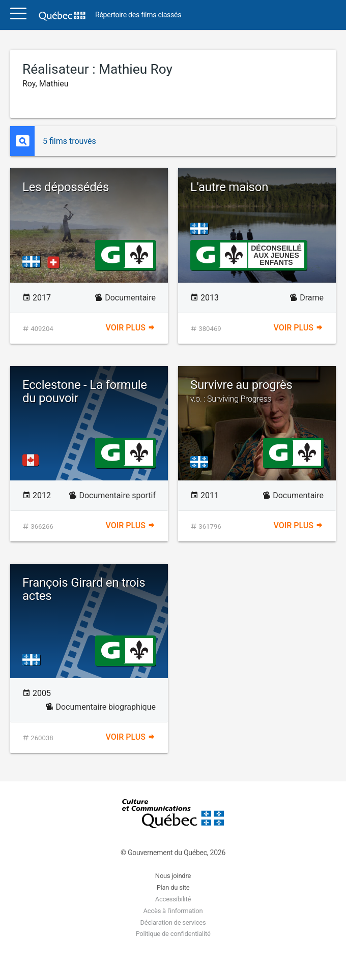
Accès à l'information (173, 911)
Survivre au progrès (257, 391)
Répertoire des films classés (138, 15)
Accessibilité (173, 899)
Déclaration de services (173, 922)
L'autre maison (229, 187)
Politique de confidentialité (172, 933)
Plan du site (173, 887)
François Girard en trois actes (84, 589)
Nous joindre (173, 876)
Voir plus (131, 327)
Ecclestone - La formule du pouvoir (84, 391)
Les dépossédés (65, 187)
